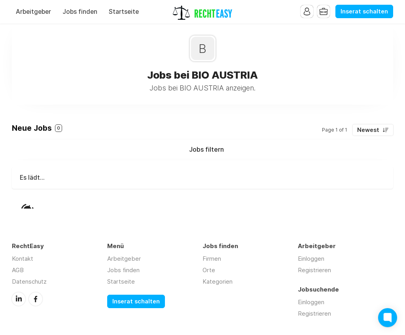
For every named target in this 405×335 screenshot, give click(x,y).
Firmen (211, 258)
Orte (208, 270)
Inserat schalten (364, 11)
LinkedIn (18, 299)
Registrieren (314, 270)
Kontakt (22, 258)
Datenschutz (29, 281)
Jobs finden (79, 11)
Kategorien (217, 281)
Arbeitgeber (33, 11)
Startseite (124, 11)
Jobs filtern (206, 149)
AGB (18, 270)
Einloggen (311, 258)
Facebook (35, 299)
